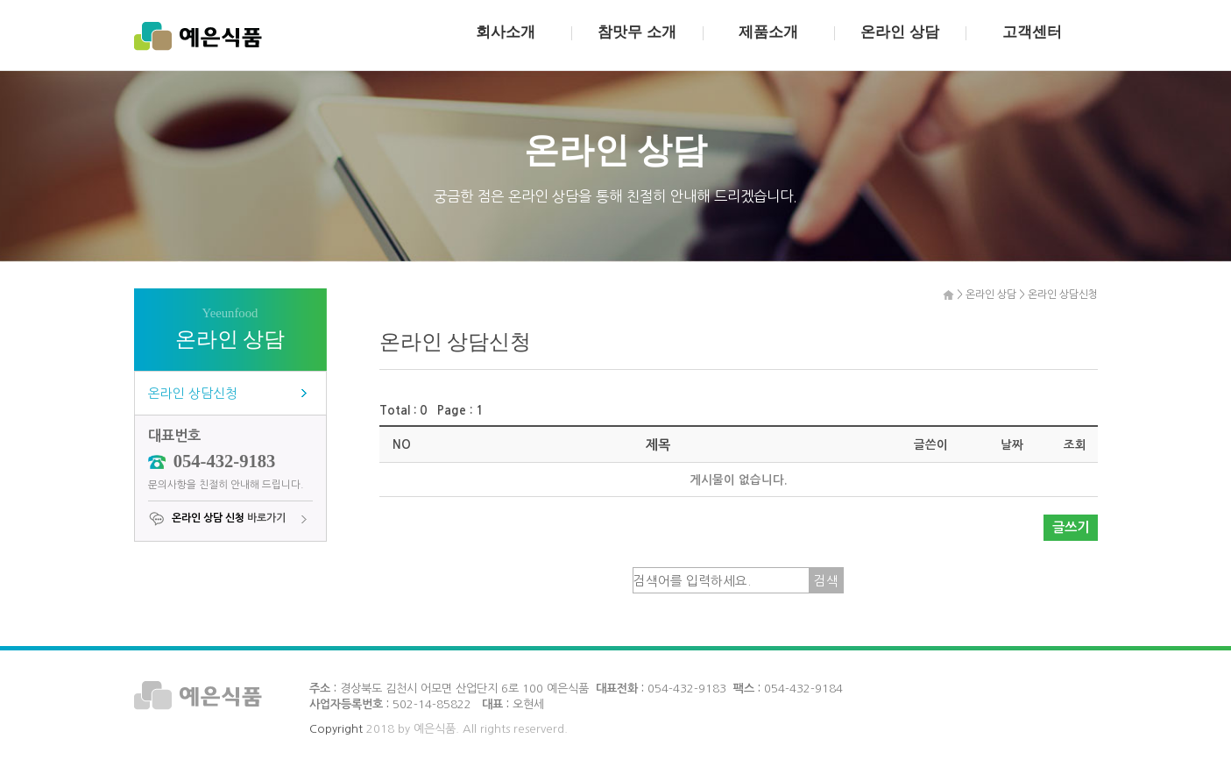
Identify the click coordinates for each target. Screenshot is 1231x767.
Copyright (336, 729)
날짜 (1012, 445)
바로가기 (217, 518)
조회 (1075, 445)
